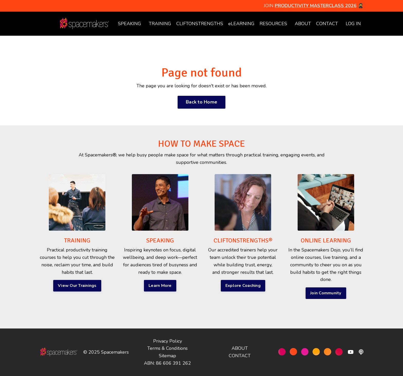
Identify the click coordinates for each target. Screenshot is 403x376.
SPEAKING (129, 24)
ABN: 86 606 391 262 (167, 363)
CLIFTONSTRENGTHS (199, 24)
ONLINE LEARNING (326, 240)
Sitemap (167, 356)
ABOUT (303, 24)
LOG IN (353, 24)
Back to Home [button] (201, 102)
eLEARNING (241, 24)
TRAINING (160, 24)
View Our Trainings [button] (77, 285)
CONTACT (327, 24)
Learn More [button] (160, 285)
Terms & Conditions (167, 348)
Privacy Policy (167, 341)
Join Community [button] (326, 293)
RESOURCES (273, 24)
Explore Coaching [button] (243, 285)
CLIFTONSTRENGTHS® (243, 240)
